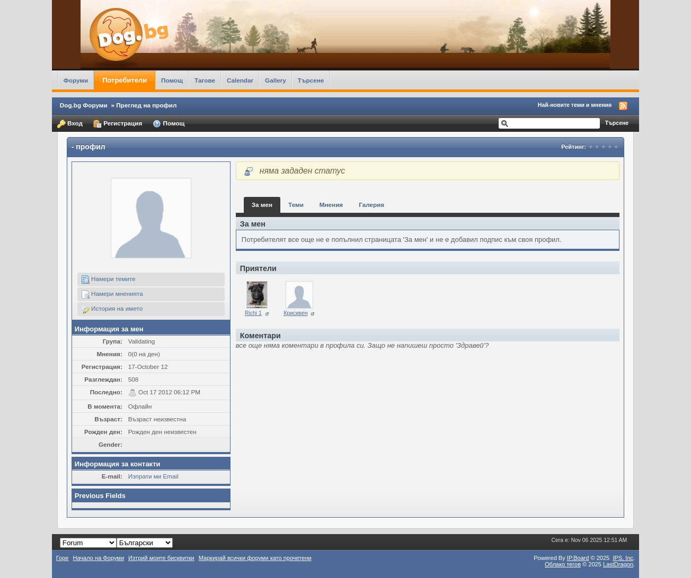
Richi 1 (253, 313)
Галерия (371, 204)
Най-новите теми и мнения (575, 105)
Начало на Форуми (98, 558)
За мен (262, 204)
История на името (112, 309)
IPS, (623, 558)
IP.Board (578, 558)
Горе (62, 558)
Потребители (124, 80)
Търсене (311, 80)
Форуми (76, 80)
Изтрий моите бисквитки (161, 558)
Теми (296, 204)
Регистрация (117, 124)
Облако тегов (563, 564)
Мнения (331, 204)
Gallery (275, 80)
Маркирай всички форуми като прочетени (255, 558)
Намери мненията (112, 294)
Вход (70, 124)
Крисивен (296, 313)
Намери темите (108, 279)
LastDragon (618, 564)
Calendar (240, 80)
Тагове (204, 80)
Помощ (172, 80)
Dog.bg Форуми (84, 105)
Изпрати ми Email (153, 476)
